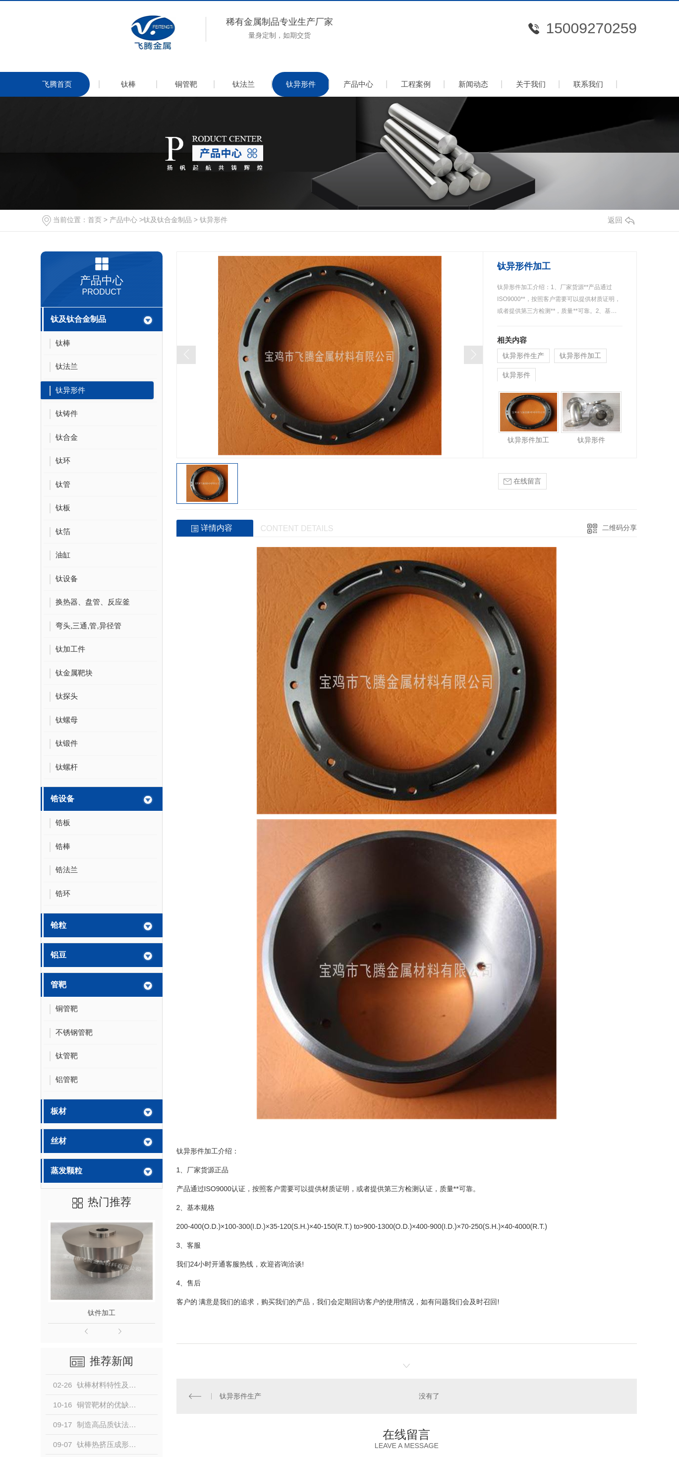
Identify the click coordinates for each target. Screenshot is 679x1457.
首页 (95, 220)
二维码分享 (619, 528)
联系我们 (588, 84)
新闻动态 (473, 84)
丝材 (58, 1141)
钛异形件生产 (523, 356)
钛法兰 (243, 84)
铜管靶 (186, 84)
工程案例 (416, 84)
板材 (58, 1111)
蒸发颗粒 (66, 1170)
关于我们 (531, 84)
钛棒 (128, 84)
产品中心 (358, 84)
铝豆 (58, 955)
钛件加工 (101, 1313)
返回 (621, 220)
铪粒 (58, 925)
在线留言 (522, 481)
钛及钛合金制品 (167, 220)
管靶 (58, 984)
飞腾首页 (57, 84)
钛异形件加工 (580, 356)
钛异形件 (301, 84)
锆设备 (62, 798)
